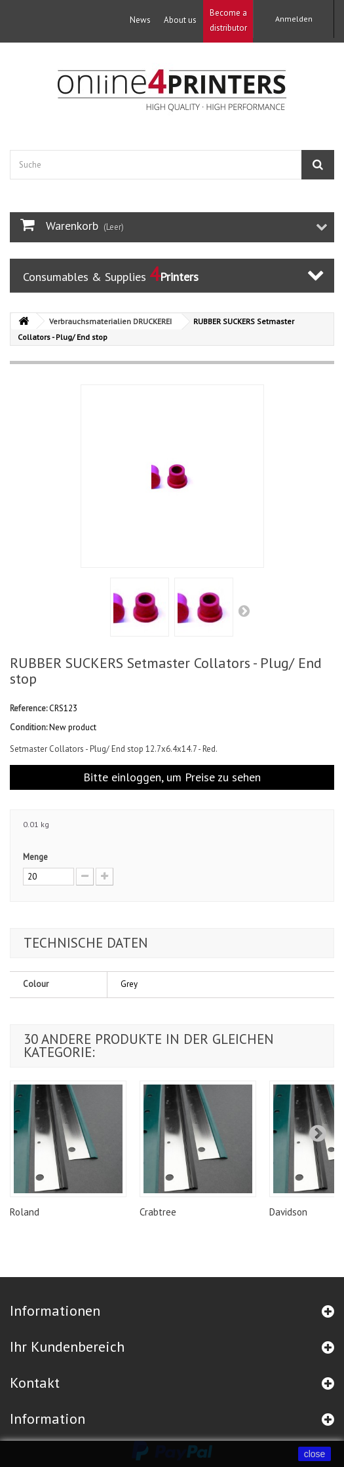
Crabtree (158, 1212)
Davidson (288, 1212)
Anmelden (294, 19)
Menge (35, 857)
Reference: (28, 708)
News (140, 20)
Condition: (28, 727)
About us (180, 20)
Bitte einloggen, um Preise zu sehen (172, 777)
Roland (24, 1212)
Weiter (245, 610)
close (315, 1454)
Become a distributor (228, 20)
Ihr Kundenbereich (67, 1346)
